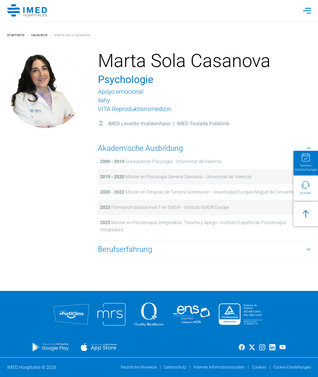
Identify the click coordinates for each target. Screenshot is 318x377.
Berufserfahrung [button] (204, 249)
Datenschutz (175, 367)
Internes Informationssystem (220, 367)
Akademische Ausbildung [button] (204, 148)
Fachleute (39, 35)
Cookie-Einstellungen (292, 367)
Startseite (16, 35)
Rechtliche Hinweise (139, 367)
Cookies (259, 367)
